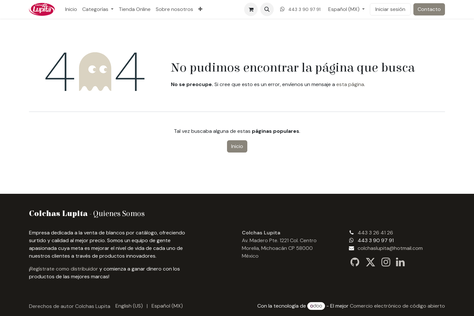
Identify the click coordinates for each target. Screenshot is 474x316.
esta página (350, 84)
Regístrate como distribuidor (64, 268)
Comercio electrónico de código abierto (397, 305)
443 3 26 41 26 (375, 232)
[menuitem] (71, 9)
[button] (267, 9)
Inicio (237, 146)
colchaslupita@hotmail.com (390, 248)
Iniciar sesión (390, 9)
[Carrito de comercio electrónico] (251, 9)
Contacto (429, 9)
